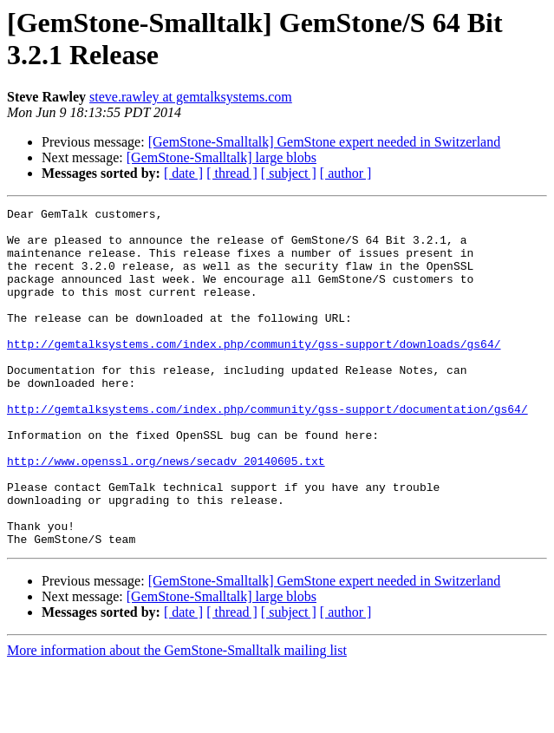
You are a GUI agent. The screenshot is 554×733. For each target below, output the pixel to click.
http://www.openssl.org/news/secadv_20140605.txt (166, 512)
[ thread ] (231, 173)
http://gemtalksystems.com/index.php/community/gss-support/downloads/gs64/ (253, 372)
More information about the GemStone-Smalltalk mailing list (177, 717)
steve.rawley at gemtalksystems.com (190, 96)
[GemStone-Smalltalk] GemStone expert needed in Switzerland (324, 141)
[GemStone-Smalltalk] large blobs (221, 157)
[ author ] (346, 173)
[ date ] (183, 173)
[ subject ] (288, 173)
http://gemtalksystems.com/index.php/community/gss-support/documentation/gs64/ (267, 450)
